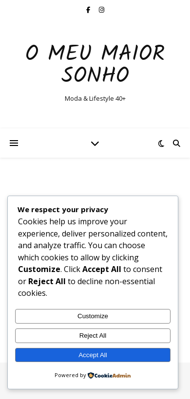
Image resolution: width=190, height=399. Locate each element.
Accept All (92, 355)
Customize (92, 316)
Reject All (93, 335)
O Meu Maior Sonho (95, 66)
